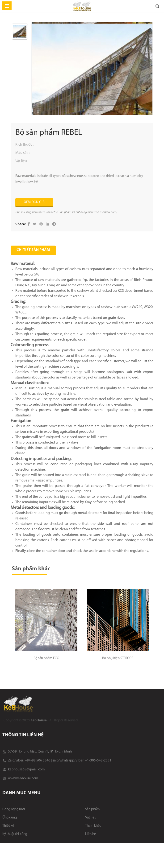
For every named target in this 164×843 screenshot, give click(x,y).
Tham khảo (93, 826)
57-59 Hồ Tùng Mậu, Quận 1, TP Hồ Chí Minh (37, 752)
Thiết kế (8, 826)
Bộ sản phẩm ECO (46, 658)
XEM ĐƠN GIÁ (34, 202)
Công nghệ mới (13, 809)
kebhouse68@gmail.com (23, 769)
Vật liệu (90, 817)
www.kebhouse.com (20, 778)
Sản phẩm (92, 809)
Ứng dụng (9, 817)
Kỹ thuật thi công (14, 834)
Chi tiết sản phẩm (33, 250)
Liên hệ (90, 834)
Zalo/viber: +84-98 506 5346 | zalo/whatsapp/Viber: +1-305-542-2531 (56, 760)
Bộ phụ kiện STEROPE (117, 658)
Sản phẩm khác (31, 569)
